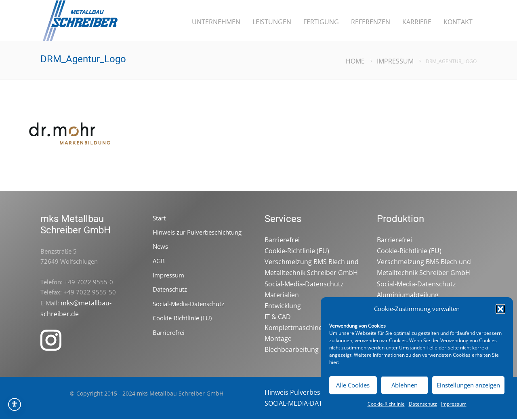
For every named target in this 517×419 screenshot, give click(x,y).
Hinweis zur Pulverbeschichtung (197, 232)
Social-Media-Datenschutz (188, 304)
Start (159, 218)
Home (355, 61)
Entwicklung (283, 305)
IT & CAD (278, 316)
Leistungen (271, 21)
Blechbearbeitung (292, 349)
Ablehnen (404, 385)
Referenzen (370, 21)
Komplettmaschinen (295, 327)
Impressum (454, 403)
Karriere (416, 21)
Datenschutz (423, 403)
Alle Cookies (353, 385)
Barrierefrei (169, 332)
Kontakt (458, 21)
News (160, 246)
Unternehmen (216, 21)
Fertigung (321, 21)
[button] (500, 309)
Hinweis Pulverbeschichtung (308, 392)
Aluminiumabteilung (408, 294)
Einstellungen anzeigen (468, 385)
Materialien (282, 294)
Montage (278, 338)
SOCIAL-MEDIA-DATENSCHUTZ (310, 403)
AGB (159, 261)
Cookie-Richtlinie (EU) (182, 318)
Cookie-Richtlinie (386, 403)
